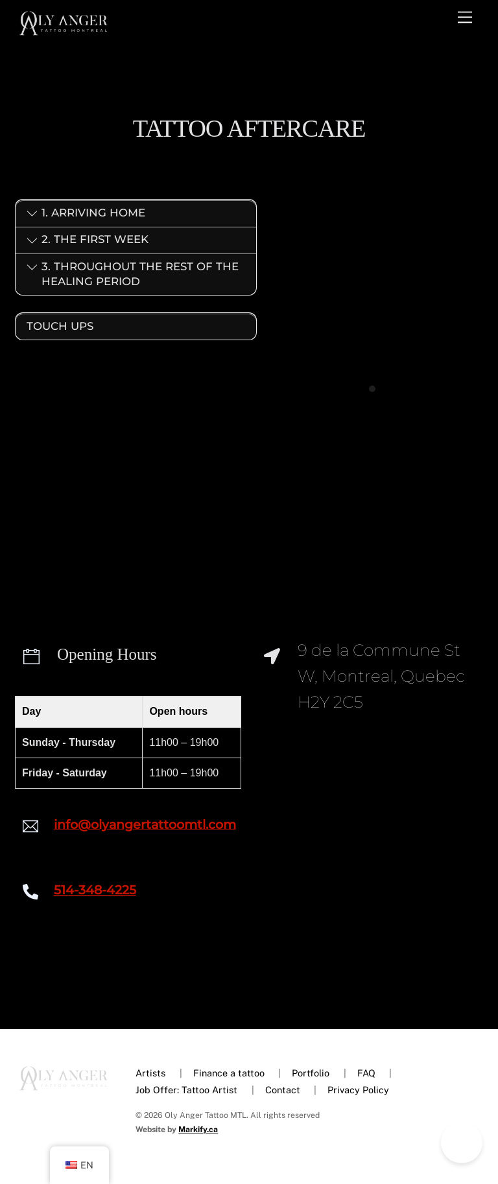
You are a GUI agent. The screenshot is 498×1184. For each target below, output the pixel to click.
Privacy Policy (358, 1090)
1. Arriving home (86, 218)
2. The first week (88, 245)
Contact (282, 1090)
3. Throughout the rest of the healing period (133, 278)
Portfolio (310, 1073)
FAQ (366, 1073)
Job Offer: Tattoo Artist (186, 1090)
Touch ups (60, 324)
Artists (150, 1073)
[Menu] (465, 17)
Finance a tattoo (229, 1073)
